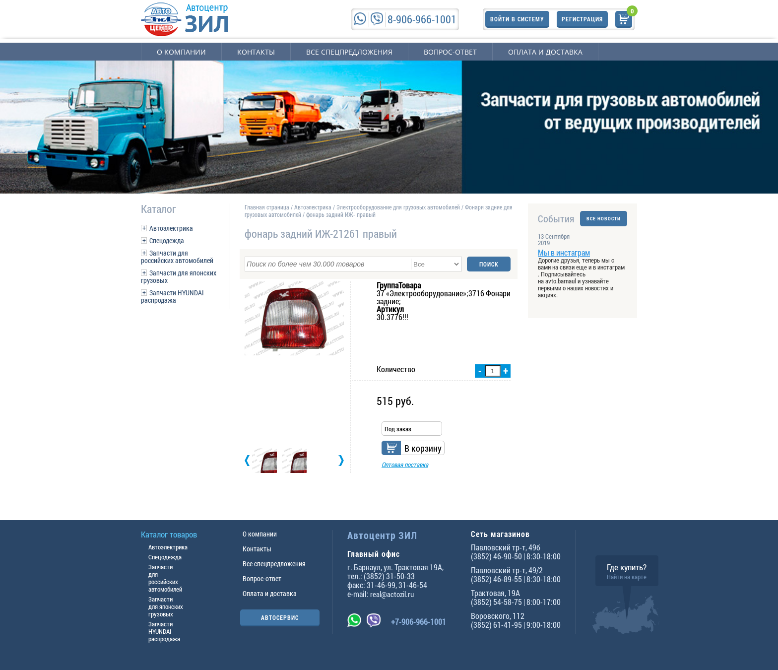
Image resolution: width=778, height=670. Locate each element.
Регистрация (582, 19)
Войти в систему (517, 19)
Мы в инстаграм (564, 252)
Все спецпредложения (349, 52)
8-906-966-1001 (422, 19)
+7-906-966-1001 (418, 621)
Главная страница (267, 207)
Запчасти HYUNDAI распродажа (172, 296)
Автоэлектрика (171, 228)
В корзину (423, 448)
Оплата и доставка (545, 52)
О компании (181, 52)
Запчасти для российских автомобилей (177, 256)
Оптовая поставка (405, 464)
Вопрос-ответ (450, 52)
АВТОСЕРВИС (280, 617)
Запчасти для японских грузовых (178, 276)
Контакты (256, 52)
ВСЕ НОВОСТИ (603, 218)
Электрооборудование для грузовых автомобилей (398, 207)
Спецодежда (166, 240)
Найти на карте (627, 576)
